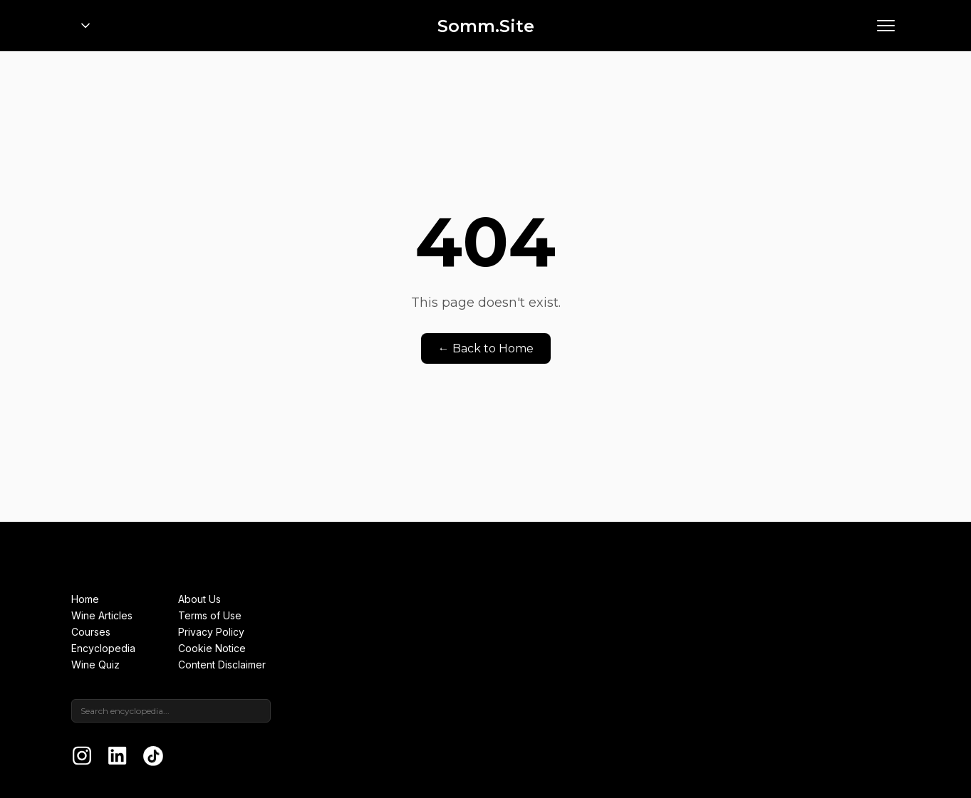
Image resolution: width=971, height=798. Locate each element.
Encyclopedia (103, 648)
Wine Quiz (95, 664)
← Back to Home (486, 348)
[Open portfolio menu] (85, 25)
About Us (199, 599)
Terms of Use (210, 615)
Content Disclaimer (222, 664)
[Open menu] (885, 25)
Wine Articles (102, 615)
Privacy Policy (211, 632)
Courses (90, 632)
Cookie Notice (212, 648)
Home (85, 599)
